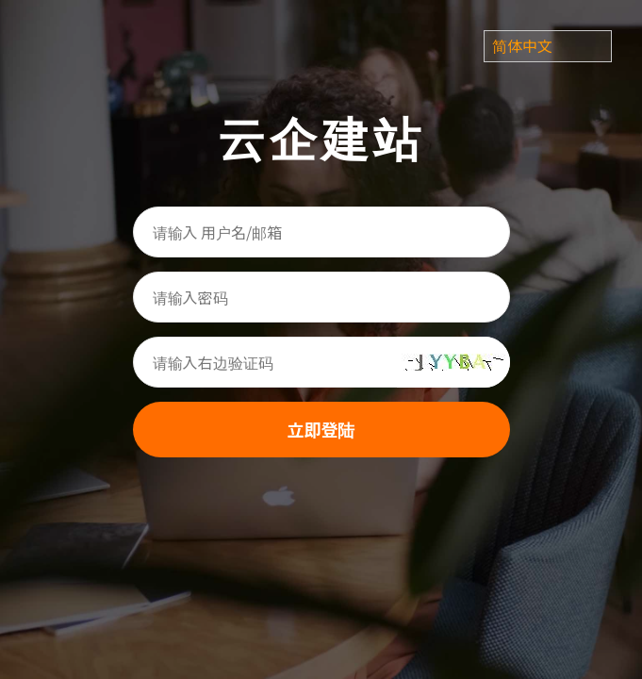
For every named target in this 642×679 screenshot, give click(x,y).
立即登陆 (321, 429)
